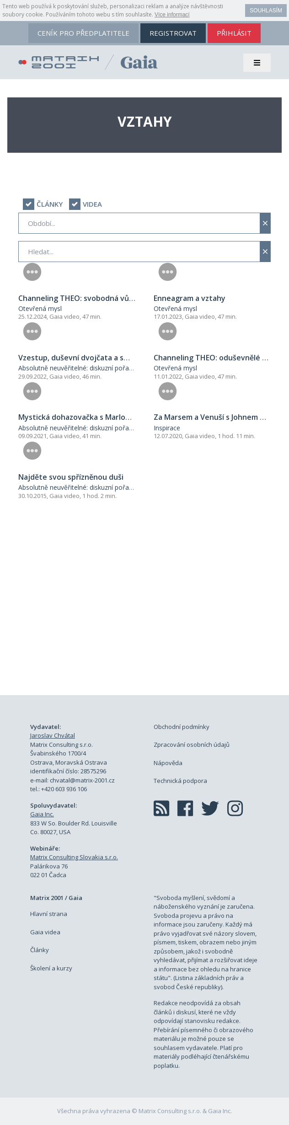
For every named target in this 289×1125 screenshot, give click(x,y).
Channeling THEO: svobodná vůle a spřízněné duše (107, 298)
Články (39, 950)
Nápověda (168, 763)
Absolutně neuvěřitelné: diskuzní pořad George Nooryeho (103, 368)
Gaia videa (45, 932)
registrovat (173, 33)
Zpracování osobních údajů (192, 744)
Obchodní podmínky (181, 727)
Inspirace (167, 427)
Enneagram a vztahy (189, 298)
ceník (83, 33)
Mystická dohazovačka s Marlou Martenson (94, 417)
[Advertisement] (144, 608)
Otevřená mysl (40, 308)
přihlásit (234, 33)
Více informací (172, 14)
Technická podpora (180, 781)
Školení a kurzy (51, 968)
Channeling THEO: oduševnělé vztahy (220, 358)
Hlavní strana (48, 914)
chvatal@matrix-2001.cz (82, 780)
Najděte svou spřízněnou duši (70, 477)
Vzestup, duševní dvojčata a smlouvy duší (92, 358)
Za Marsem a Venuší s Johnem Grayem (221, 417)
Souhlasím (266, 10)
